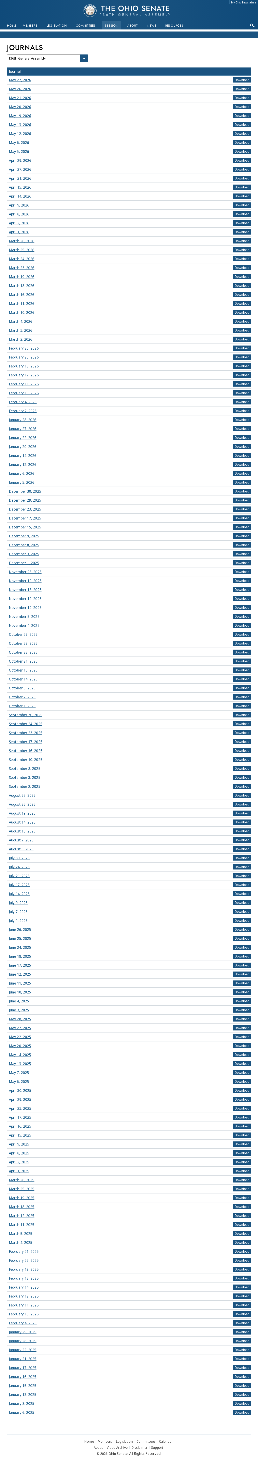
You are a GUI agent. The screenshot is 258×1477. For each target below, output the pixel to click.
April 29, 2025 (20, 1099)
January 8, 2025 (21, 1403)
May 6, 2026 (19, 142)
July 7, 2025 (18, 911)
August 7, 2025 (21, 840)
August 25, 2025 (22, 804)
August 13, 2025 (22, 831)
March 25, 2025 (21, 1188)
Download (242, 80)
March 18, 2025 (21, 1206)
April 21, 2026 (20, 178)
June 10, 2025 (20, 992)
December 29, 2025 (25, 500)
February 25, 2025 (24, 1260)
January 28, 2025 (23, 1340)
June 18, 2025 (20, 956)
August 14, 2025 (22, 822)
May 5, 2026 (19, 151)
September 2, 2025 (24, 786)
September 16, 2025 (25, 750)
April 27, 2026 (20, 169)
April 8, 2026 (19, 214)
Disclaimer (139, 1447)
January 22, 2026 (23, 437)
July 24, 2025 (19, 866)
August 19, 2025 (22, 813)
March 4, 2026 (20, 321)
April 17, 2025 (20, 1117)
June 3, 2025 (19, 1009)
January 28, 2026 (23, 419)
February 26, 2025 (24, 1251)
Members (30, 25)
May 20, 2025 (20, 1045)
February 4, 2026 (23, 401)
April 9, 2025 (19, 1144)
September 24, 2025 (25, 723)
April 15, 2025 (20, 1135)
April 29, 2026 (20, 160)
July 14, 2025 (19, 893)
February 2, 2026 (23, 410)
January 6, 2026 (21, 473)
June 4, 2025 (19, 1001)
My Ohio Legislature (243, 2)
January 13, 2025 (23, 1394)
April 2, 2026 (19, 223)
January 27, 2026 (23, 428)
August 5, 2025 (21, 849)
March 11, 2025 (21, 1224)
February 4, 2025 (23, 1322)
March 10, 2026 (21, 312)
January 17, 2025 (23, 1367)
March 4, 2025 (20, 1242)
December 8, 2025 (24, 544)
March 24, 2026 (21, 258)
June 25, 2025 (20, 938)
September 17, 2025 (25, 741)
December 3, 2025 (24, 553)
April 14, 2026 (20, 196)
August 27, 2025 (22, 795)
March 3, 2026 (20, 330)
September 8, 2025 (24, 768)
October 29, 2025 (23, 634)
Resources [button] (174, 25)
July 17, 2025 (19, 884)
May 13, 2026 (20, 124)
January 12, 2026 (23, 464)
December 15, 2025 (25, 527)
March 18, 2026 (21, 285)
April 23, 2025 (20, 1108)
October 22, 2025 (23, 652)
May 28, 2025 (20, 1018)
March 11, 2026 (21, 303)
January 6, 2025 (21, 1412)
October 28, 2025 (23, 643)
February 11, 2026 (24, 383)
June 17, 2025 (20, 965)
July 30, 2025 (19, 857)
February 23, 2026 (24, 357)
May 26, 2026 (20, 88)
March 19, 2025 (21, 1197)
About (132, 25)
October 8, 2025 (22, 688)
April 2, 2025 (19, 1162)
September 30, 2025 (25, 714)
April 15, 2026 (20, 187)
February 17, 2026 (24, 375)
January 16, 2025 (23, 1376)
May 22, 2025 (20, 1036)
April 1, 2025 (19, 1170)
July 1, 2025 (18, 920)
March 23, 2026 (21, 267)
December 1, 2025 (24, 562)
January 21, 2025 (23, 1358)
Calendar (166, 1441)
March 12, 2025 (21, 1215)
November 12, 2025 (25, 598)
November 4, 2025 (24, 625)
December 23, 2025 (25, 509)
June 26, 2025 (20, 929)
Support (157, 1447)
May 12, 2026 (20, 133)
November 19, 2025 (25, 580)
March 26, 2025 (21, 1179)
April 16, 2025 (20, 1126)
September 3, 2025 (24, 777)
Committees (86, 25)
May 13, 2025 (20, 1063)
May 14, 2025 (20, 1054)
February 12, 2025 (24, 1296)
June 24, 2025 (20, 947)
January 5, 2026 (21, 482)
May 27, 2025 (20, 1027)
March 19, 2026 (21, 276)
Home (12, 25)
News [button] (151, 25)
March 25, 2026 (21, 249)
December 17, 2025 (25, 518)
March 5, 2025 (20, 1233)
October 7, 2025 (22, 696)
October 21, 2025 (23, 661)
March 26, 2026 (21, 240)
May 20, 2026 (20, 106)
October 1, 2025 (22, 705)
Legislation (56, 25)
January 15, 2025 (23, 1385)
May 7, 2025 (19, 1072)
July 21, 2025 (19, 875)
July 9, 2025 (18, 902)
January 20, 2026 (23, 446)
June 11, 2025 (20, 983)
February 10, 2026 (24, 392)
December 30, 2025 (25, 491)
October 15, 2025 (23, 670)
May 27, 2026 (20, 79)
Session (111, 25)
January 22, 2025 (23, 1349)
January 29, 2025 (23, 1331)
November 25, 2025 (25, 571)
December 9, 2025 (24, 536)
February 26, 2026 (24, 348)
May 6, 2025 (19, 1081)
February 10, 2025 (24, 1314)
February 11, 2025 (24, 1305)
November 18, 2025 (25, 589)
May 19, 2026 (20, 115)
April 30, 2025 (20, 1090)
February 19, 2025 (24, 1269)
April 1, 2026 (19, 231)
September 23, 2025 (25, 732)
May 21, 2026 (20, 97)
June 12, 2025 (20, 974)
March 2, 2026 (20, 339)
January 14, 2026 (23, 455)
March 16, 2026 (21, 294)
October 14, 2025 (23, 679)
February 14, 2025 (24, 1287)
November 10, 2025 (25, 607)
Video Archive (117, 1447)
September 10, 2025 (25, 759)
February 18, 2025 (24, 1278)
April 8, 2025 (19, 1153)
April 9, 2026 (19, 205)
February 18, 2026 (24, 366)
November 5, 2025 (24, 616)
